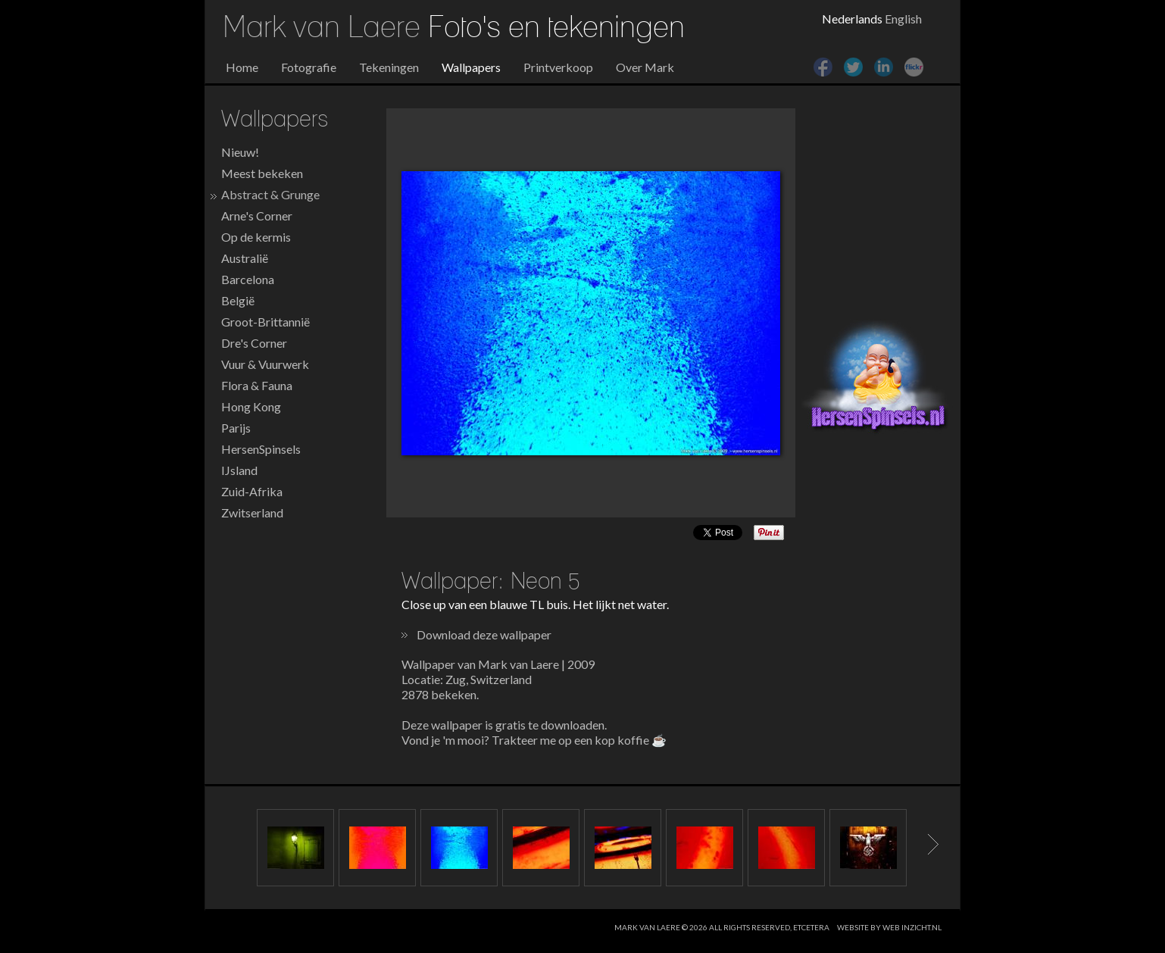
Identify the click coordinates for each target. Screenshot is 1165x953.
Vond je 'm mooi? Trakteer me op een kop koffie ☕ (534, 740)
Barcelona (247, 279)
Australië (244, 258)
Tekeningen (389, 67)
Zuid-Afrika (252, 491)
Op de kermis (256, 237)
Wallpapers (471, 67)
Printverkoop (558, 67)
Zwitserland (252, 512)
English (903, 18)
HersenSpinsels (261, 449)
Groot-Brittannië (265, 321)
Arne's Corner (256, 215)
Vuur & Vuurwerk (265, 364)
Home (242, 67)
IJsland (239, 470)
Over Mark (645, 67)
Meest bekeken (262, 173)
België (238, 300)
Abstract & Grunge (270, 194)
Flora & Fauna (256, 385)
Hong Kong (251, 406)
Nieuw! (240, 152)
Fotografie (308, 67)
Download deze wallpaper (484, 634)
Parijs (236, 427)
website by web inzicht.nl (889, 927)
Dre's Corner (254, 343)
